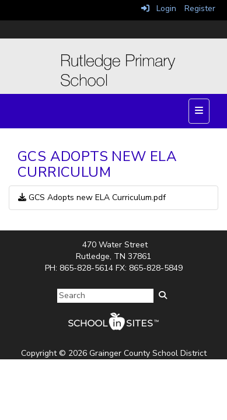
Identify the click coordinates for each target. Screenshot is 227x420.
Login (158, 8)
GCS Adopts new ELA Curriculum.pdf (92, 197)
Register (199, 8)
